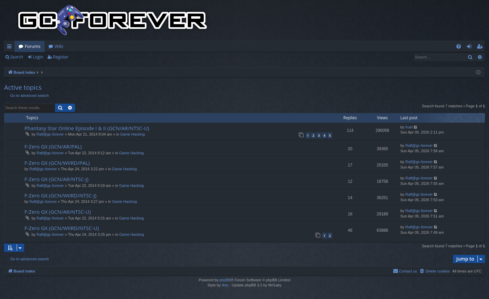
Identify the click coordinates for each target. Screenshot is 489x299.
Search (16, 57)
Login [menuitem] (470, 47)
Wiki (59, 46)
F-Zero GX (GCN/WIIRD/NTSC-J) (60, 195)
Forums (32, 46)
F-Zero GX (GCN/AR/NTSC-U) (57, 211)
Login (38, 57)
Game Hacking (132, 134)
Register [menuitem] (481, 47)
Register (60, 57)
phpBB (225, 280)
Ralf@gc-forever (50, 134)
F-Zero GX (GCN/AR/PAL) (53, 146)
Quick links (11, 47)
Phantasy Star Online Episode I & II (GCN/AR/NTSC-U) (86, 128)
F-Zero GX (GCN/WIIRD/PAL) (57, 162)
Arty (225, 285)
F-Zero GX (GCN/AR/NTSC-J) (56, 179)
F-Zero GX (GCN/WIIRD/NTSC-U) (61, 228)
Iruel (409, 127)
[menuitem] (458, 46)
